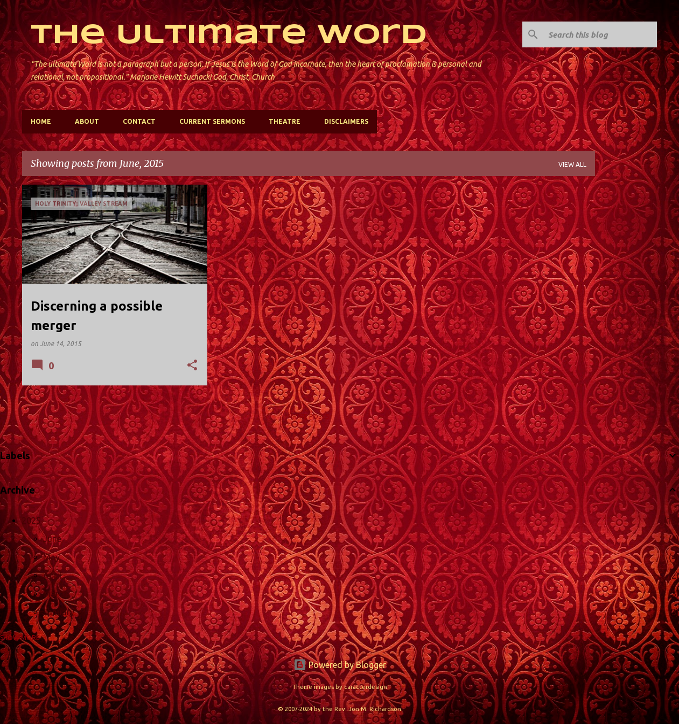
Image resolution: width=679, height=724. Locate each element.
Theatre (284, 121)
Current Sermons (212, 121)
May (51, 557)
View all (572, 164)
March (55, 594)
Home (41, 121)
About (87, 121)
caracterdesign (365, 687)
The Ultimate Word (229, 35)
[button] (192, 366)
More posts (308, 416)
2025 (31, 520)
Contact (139, 121)
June (52, 539)
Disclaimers (346, 121)
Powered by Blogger (339, 665)
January (58, 612)
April (52, 575)
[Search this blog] (600, 34)
